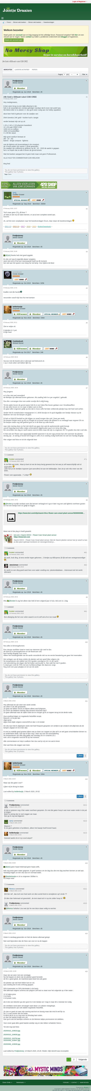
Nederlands (20, 1082)
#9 (87, 597)
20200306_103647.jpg (11, 1040)
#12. (85, 805)
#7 (87, 388)
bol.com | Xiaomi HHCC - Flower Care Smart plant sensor (35, 535)
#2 (87, 209)
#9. (85, 611)
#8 (87, 500)
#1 (87, 97)
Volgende (82, 1059)
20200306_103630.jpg (11, 1044)
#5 (87, 323)
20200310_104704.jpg (11, 1038)
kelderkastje (18, 792)
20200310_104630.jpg (11, 1034)
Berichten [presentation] (8, 69)
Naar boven (84, 1082)
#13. (85, 889)
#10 (86, 642)
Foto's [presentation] (34, 69)
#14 (86, 933)
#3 (87, 252)
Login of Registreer (79, 1)
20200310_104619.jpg (11, 1031)
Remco (10, 908)
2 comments (10, 548)
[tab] (7, 70)
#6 (87, 357)
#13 (86, 863)
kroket (9, 504)
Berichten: (36, 92)
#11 (86, 701)
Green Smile (7, 1082)
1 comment (10, 455)
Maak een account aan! (13, 40)
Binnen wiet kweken (19, 22)
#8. (85, 552)
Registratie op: (18, 92)
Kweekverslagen (49, 22)
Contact (74, 1082)
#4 (87, 288)
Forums (66, 1082)
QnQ (9, 255)
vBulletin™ (86, 1087)
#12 (86, 779)
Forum (9, 22)
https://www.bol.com (22, 537)
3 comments (10, 800)
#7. (85, 459)
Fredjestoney (19, 1051)
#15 (86, 971)
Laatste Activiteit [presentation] (22, 69)
